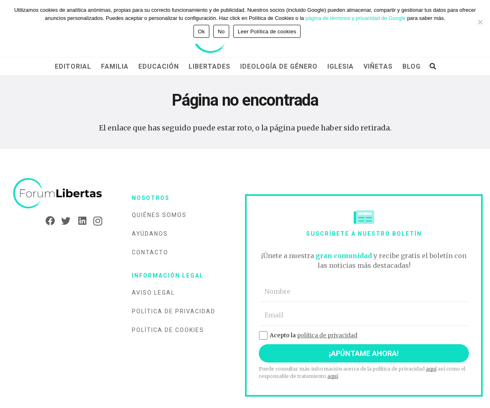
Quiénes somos (159, 215)
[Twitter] (63, 221)
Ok (201, 31)
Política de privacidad (173, 311)
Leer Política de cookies (267, 31)
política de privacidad (327, 335)
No (221, 31)
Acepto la (308, 335)
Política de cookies (168, 330)
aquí (431, 369)
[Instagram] (95, 221)
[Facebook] (48, 221)
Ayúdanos (150, 233)
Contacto (150, 252)
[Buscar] (433, 66)
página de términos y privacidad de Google (355, 18)
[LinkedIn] (79, 221)
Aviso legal (153, 292)
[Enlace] (58, 193)
